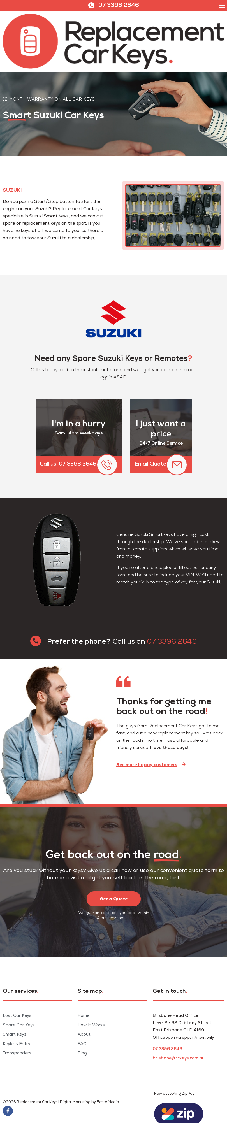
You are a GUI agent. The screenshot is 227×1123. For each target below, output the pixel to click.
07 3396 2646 (118, 5)
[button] (222, 6)
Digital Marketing (75, 1102)
